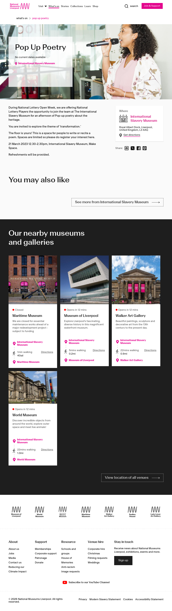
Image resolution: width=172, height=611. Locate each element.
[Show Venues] (45, 6)
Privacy (83, 600)
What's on (54, 6)
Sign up (123, 561)
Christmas (94, 555)
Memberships (43, 550)
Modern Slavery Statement (105, 600)
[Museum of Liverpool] (16, 513)
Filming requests (97, 559)
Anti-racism (68, 568)
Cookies (128, 600)
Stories (65, 6)
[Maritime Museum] (86, 513)
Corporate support (46, 555)
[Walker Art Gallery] (109, 513)
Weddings (94, 564)
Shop (95, 6)
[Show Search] (130, 6)
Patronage (41, 559)
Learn (88, 6)
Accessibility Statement (149, 600)
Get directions (131, 135)
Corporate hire (96, 550)
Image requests (70, 573)
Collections (76, 6)
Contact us (15, 564)
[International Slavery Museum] (62, 513)
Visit (40, 6)
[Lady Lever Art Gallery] (155, 513)
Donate (39, 564)
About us (14, 550)
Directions (47, 353)
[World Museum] (39, 513)
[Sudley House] (132, 513)
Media (12, 559)
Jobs (11, 555)
